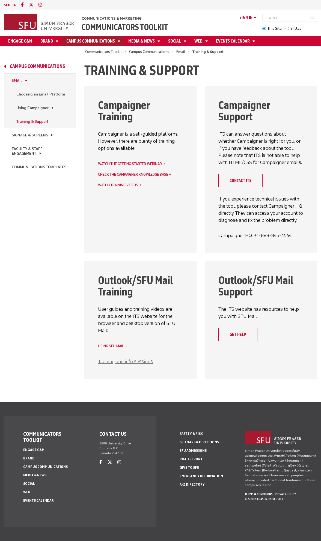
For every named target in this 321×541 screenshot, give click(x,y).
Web (198, 41)
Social (175, 41)
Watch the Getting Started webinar (130, 164)
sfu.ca (10, 5)
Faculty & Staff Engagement (27, 151)
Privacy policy (285, 494)
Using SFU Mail (111, 346)
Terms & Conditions (259, 494)
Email (180, 52)
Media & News (142, 41)
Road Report (191, 459)
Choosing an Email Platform (40, 94)
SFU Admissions (193, 450)
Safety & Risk (191, 433)
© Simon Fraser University (264, 499)
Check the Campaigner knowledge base (133, 174)
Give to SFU (189, 467)
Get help (238, 334)
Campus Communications (91, 41)
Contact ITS (240, 180)
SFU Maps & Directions (199, 442)
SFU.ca (295, 28)
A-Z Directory (192, 484)
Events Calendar (233, 41)
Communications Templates (39, 167)
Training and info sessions (125, 361)
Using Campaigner (32, 108)
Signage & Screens (30, 135)
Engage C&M (20, 41)
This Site (274, 28)
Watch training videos (118, 185)
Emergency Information (201, 476)
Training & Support (32, 121)
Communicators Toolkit (125, 27)
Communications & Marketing (112, 18)
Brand (47, 41)
